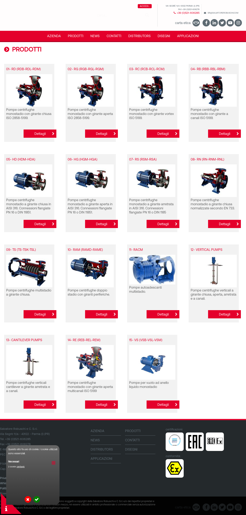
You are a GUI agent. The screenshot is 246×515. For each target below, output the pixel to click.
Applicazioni (188, 36)
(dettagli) (21, 467)
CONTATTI (114, 36)
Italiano (239, 7)
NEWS (95, 36)
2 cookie (16, 467)
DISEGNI (164, 36)
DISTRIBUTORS (139, 36)
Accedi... (145, 6)
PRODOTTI (75, 36)
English (231, 7)
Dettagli (40, 133)
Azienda (54, 36)
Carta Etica (183, 23)
